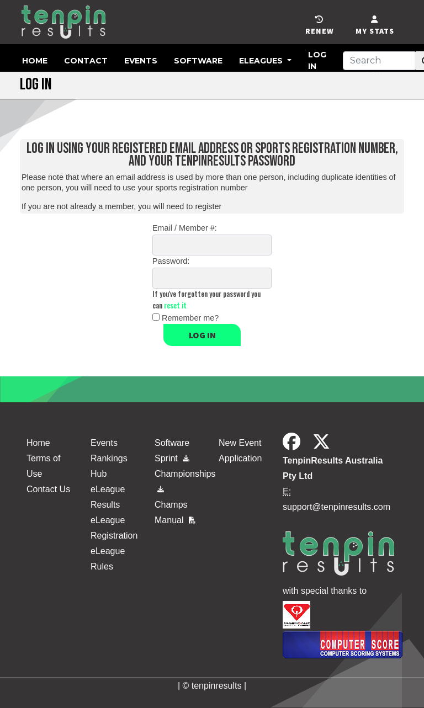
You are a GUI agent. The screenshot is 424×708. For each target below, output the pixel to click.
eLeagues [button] (262, 61)
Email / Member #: (184, 227)
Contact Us (48, 489)
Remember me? (190, 317)
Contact (86, 61)
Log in (202, 334)
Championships (180, 479)
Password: (170, 261)
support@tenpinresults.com (336, 507)
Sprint (172, 458)
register (208, 206)
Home (34, 61)
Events (140, 61)
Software (198, 61)
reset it (175, 305)
